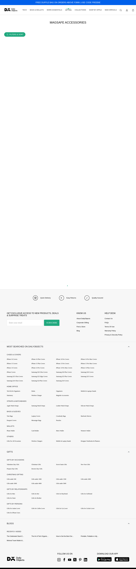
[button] (68, 346)
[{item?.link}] (18, 559)
